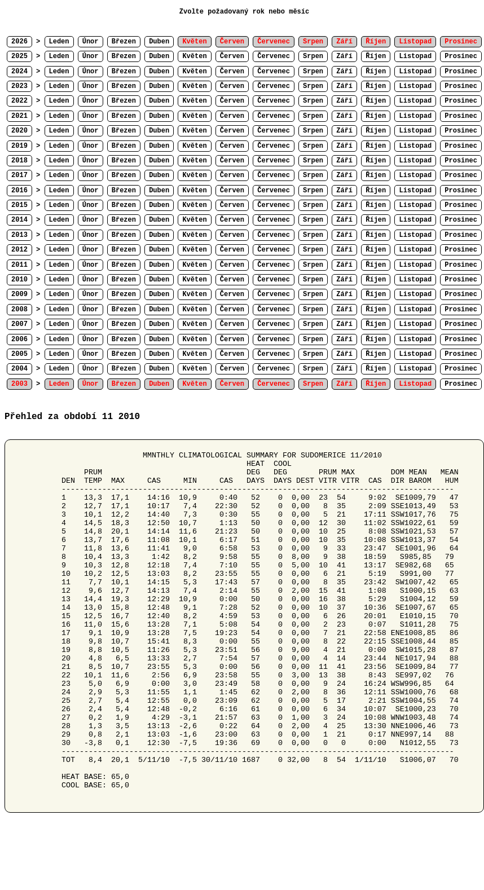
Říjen (376, 56)
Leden (59, 42)
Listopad (415, 56)
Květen (194, 56)
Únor (90, 42)
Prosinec (461, 56)
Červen (232, 56)
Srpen (313, 56)
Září (344, 56)
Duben (159, 42)
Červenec (273, 56)
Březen (124, 42)
